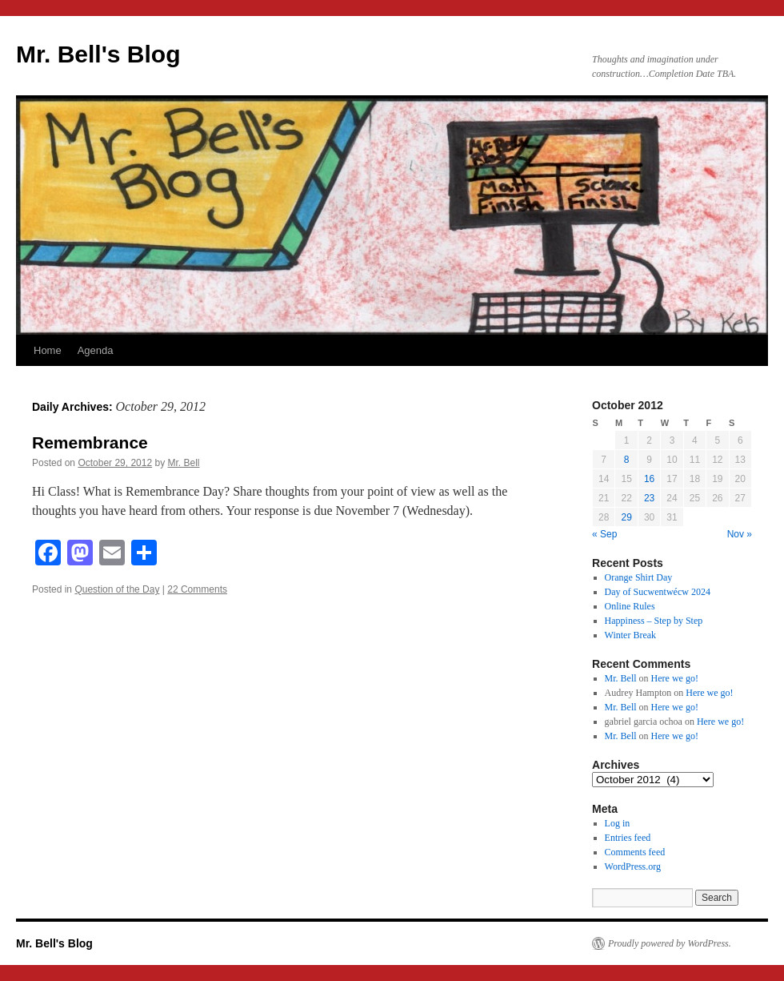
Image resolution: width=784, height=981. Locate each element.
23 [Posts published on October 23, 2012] (649, 498)
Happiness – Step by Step (654, 620)
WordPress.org (633, 866)
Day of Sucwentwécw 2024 (657, 591)
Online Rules (630, 606)
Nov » (739, 534)
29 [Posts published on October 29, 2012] (626, 517)
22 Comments (197, 589)
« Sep (604, 534)
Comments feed (635, 852)
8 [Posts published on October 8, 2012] (627, 459)
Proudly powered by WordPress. (669, 943)
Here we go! (674, 678)
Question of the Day (116, 589)
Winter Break (631, 635)
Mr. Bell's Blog (98, 54)
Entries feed (628, 837)
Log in (617, 823)
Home (48, 350)
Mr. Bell (184, 462)
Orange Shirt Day (639, 577)
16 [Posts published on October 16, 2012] (649, 478)
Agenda (96, 350)
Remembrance (90, 442)
